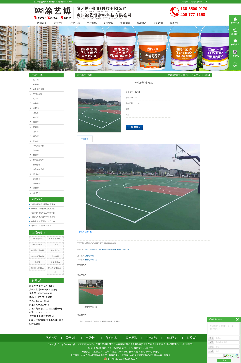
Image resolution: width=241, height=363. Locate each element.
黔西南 (156, 351)
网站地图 (193, 2)
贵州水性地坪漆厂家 (93, 249)
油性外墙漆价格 (37, 256)
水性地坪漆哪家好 (108, 249)
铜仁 (126, 351)
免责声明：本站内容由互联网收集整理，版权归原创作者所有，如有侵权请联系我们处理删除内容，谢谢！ (121, 355)
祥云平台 (128, 348)
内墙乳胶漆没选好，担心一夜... (44, 221)
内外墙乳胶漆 (38, 89)
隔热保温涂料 (38, 160)
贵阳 (111, 351)
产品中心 (75, 23)
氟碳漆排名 (55, 262)
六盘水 (137, 351)
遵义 (116, 351)
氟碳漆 (36, 155)
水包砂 (36, 103)
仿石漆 (36, 84)
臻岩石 (36, 117)
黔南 (143, 351)
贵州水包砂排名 (37, 268)
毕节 (121, 351)
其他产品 (36, 193)
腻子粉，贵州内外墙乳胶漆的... (44, 209)
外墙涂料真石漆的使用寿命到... (44, 217)
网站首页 (42, 23)
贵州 (107, 351)
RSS (200, 2)
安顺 (131, 351)
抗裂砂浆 (36, 165)
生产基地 (92, 23)
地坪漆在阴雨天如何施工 (41, 226)
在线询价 (134, 127)
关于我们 (58, 23)
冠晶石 (36, 113)
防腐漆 (36, 150)
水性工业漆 (37, 94)
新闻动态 (141, 23)
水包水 (36, 108)
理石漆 (36, 141)
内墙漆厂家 (55, 250)
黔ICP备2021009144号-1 (99, 348)
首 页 (185, 75)
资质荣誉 (108, 23)
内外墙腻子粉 (38, 169)
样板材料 (55, 256)
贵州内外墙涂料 (37, 250)
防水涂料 (36, 174)
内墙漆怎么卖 (37, 244)
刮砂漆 (36, 132)
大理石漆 (36, 179)
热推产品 (86, 351)
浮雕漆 (55, 244)
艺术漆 (36, 80)
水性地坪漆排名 (55, 238)
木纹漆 (37, 262)
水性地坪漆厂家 (122, 249)
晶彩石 (36, 188)
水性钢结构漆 (38, 146)
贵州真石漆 (146, 344)
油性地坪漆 (89, 256)
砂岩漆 (36, 127)
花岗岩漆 (36, 183)
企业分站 (184, 2)
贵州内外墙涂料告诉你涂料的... (44, 213)
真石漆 (36, 122)
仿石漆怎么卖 (37, 238)
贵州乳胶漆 (157, 344)
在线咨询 (158, 23)
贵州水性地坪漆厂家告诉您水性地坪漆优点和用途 (100, 321)
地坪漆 (36, 99)
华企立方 (149, 348)
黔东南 (149, 351)
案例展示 (125, 23)
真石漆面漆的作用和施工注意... (44, 204)
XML (205, 2)
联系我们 (174, 23)
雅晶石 (36, 136)
